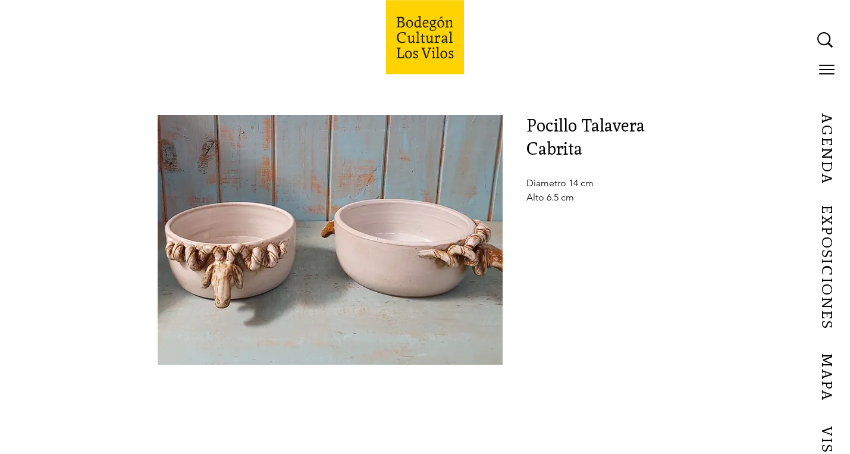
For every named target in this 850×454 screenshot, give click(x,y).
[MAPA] (826, 378)
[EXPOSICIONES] (826, 267)
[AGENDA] (826, 149)
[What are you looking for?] (705, 40)
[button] (827, 70)
